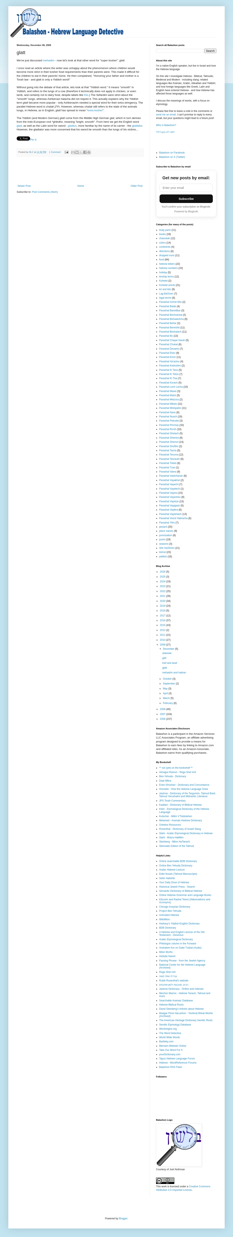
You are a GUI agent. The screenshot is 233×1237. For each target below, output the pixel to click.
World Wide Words (169, 1037)
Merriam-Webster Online (172, 1045)
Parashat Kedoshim (170, 365)
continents (165, 246)
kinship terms (166, 276)
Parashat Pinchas (169, 425)
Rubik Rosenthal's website (173, 980)
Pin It (33, 139)
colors (162, 242)
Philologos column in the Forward (177, 943)
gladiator (137, 125)
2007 (163, 714)
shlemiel (166, 653)
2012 (163, 630)
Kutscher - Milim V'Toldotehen (175, 816)
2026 (163, 571)
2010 (163, 639)
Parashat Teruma (168, 454)
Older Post (137, 185)
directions (164, 251)
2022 (163, 591)
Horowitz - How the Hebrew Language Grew (183, 789)
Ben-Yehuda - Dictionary (172, 776)
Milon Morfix (166, 952)
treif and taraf (169, 663)
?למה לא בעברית (165, 132)
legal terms (165, 297)
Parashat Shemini (169, 437)
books (162, 234)
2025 (163, 576)
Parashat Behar (167, 323)
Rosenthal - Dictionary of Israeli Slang (180, 829)
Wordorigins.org (168, 1028)
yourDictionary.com (169, 1054)
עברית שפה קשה (168, 976)
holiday (163, 272)
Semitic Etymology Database (175, 1024)
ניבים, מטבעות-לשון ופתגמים (173, 984)
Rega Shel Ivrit (167, 972)
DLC (31, 152)
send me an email (166, 114)
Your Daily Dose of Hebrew (174, 882)
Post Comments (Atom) (45, 191)
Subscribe (186, 198)
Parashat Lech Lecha (171, 386)
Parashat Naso (167, 412)
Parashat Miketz (168, 403)
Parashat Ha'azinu (169, 361)
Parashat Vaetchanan (171, 475)
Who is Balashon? (166, 125)
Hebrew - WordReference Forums (178, 1062)
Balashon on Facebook (172, 152)
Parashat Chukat (168, 344)
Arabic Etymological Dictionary (176, 939)
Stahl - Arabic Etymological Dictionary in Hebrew (186, 833)
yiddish (163, 556)
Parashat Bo (166, 335)
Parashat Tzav (167, 467)
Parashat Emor (167, 357)
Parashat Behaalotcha (171, 319)
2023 (163, 586)
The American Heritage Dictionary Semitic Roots (186, 1020)
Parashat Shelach (169, 433)
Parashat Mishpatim (170, 408)
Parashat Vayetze (169, 501)
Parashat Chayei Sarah (172, 340)
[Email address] (186, 188)
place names (166, 530)
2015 (163, 625)
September (169, 683)
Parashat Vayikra (168, 509)
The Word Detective (170, 1033)
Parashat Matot (167, 395)
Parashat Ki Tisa (168, 378)
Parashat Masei (167, 391)
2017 (163, 615)
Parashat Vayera (168, 492)
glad (19, 125)
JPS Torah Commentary (172, 800)
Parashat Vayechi (168, 484)
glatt (164, 667)
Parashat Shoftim (168, 446)
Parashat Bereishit (169, 327)
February (168, 703)
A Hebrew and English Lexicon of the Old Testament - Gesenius (181, 933)
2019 (163, 605)
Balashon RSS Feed (170, 1067)
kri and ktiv (165, 289)
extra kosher (95, 110)
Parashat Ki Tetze (169, 374)
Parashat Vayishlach (170, 514)
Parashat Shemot (168, 441)
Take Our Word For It (170, 1050)
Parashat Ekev (167, 352)
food (161, 259)
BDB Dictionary (167, 927)
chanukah (164, 238)
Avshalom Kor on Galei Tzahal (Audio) (180, 947)
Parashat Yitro (167, 522)
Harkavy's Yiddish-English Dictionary (179, 923)
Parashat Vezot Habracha (173, 518)
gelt (164, 658)
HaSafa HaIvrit (167, 956)
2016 (163, 620)
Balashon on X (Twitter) (172, 157)
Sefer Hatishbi (167, 878)
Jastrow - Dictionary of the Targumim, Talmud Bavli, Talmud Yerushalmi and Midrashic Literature (187, 795)
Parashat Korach (168, 382)
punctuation (165, 535)
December (169, 648)
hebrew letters (167, 263)
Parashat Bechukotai (170, 314)
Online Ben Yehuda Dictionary (175, 865)
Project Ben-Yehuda (170, 910)
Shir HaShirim (167, 548)
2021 (163, 596)
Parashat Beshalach (170, 331)
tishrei (162, 552)
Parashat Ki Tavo (168, 370)
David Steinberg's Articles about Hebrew (181, 1008)
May (165, 688)
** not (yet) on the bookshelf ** (176, 767)
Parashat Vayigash (169, 505)
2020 (163, 601)
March (167, 698)
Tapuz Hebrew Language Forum (177, 1058)
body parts (165, 230)
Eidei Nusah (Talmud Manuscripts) (178, 873)
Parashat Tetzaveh (169, 459)
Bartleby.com (166, 1041)
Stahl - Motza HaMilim (171, 837)
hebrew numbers (168, 268)
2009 (163, 644)
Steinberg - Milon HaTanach (174, 841)
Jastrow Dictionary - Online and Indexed (181, 988)
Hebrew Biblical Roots (171, 1004)
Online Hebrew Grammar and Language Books (185, 895)
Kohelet (163, 280)
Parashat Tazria (167, 450)
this (86, 94)
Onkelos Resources (170, 824)
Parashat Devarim (169, 348)
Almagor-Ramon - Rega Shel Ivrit (177, 772)
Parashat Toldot (167, 463)
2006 (163, 718)
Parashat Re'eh (167, 429)
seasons (164, 543)
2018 (163, 610)
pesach (163, 526)
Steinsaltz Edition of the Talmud (176, 846)
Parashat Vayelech (169, 488)
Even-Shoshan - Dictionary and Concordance (184, 784)
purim (162, 539)
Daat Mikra (165, 780)
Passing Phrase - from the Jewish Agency (182, 960)
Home (80, 185)
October (167, 678)
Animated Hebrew (169, 915)
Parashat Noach (168, 416)
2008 (163, 709)
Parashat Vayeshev (170, 497)
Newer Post (24, 185)
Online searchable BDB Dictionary (178, 861)
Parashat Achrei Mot (170, 302)
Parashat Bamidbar (170, 310)
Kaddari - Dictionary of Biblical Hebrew (180, 804)
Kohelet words (167, 285)
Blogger (123, 1218)
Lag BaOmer (166, 293)
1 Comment (55, 152)
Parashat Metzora (169, 399)
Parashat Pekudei (169, 420)
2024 (163, 581)
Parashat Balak (167, 306)
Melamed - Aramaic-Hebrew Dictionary (180, 820)
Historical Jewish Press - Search (177, 886)
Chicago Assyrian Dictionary (174, 906)
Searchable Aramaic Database (176, 1000)
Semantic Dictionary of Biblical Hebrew (180, 890)
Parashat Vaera (167, 471)
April (166, 693)
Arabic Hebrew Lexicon (172, 869)
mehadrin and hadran (174, 672)
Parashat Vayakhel (169, 480)
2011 (163, 634)
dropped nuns (166, 255)
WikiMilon (164, 919)
